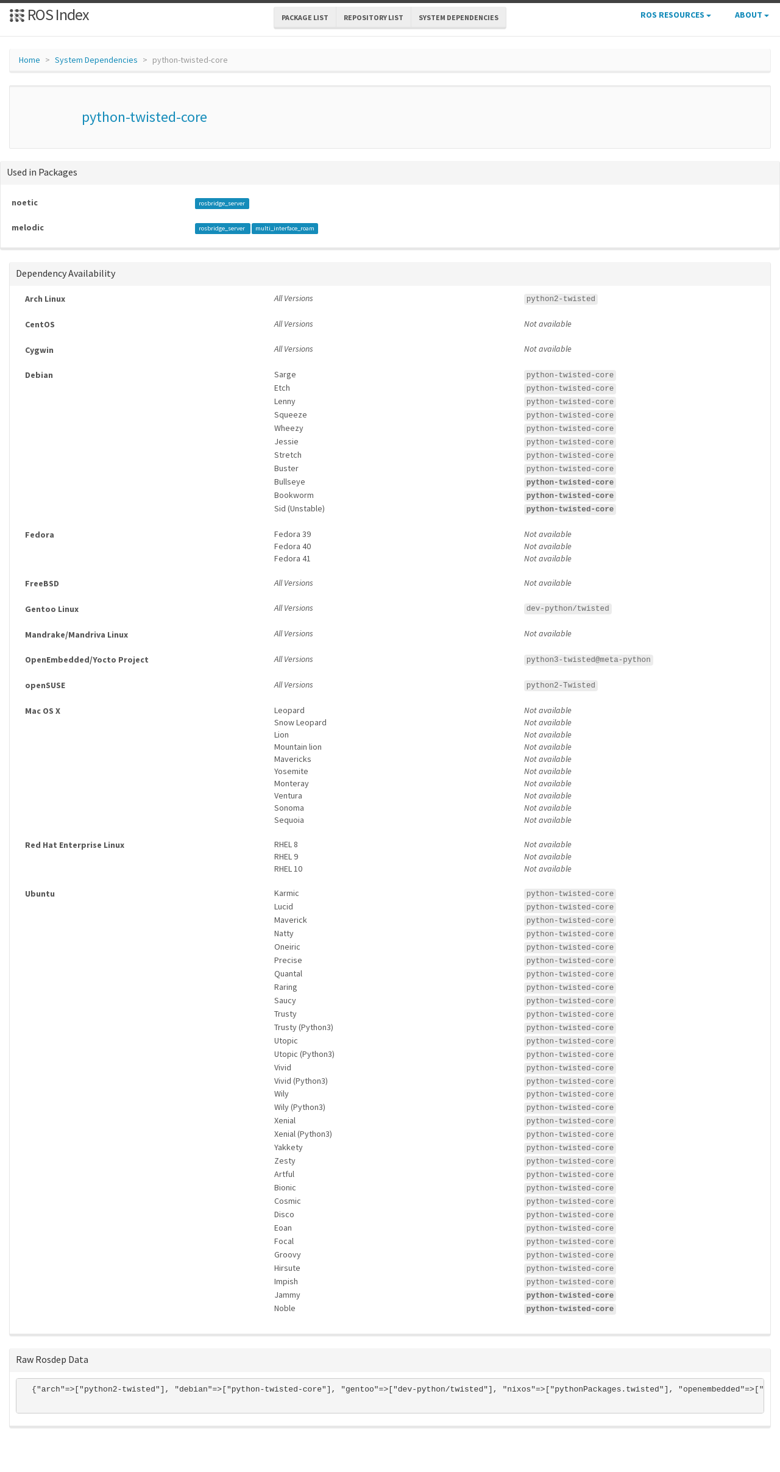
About (752, 14)
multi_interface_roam (284, 228)
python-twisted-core (144, 116)
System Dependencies (96, 59)
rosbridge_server (222, 203)
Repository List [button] (373, 17)
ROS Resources (675, 14)
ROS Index (49, 14)
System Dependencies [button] (458, 17)
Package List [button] (305, 17)
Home (29, 59)
